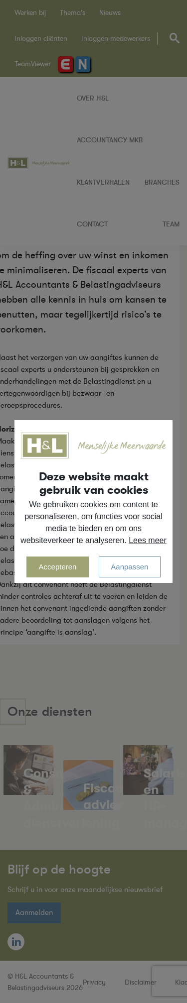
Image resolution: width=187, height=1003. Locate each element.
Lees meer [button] (148, 540)
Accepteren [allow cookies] (58, 566)
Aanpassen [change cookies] (129, 566)
